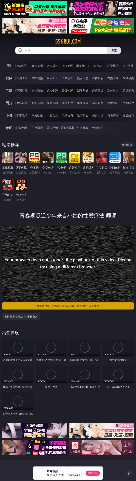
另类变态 (128, 90)
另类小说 (97, 115)
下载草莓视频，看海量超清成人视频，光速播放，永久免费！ (83, 306)
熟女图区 (113, 103)
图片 (9, 102)
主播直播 (113, 78)
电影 (9, 90)
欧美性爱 (67, 90)
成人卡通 (52, 90)
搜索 (114, 50)
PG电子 (22, 66)
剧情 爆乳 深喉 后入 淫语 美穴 (21, 316)
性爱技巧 (128, 115)
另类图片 (128, 103)
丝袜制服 (97, 78)
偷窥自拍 (22, 103)
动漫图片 (67, 103)
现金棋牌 (113, 66)
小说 (9, 115)
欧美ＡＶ (52, 78)
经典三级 (97, 90)
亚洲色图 (37, 103)
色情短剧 (97, 128)
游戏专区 (67, 66)
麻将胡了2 (82, 66)
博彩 (9, 65)
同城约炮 (22, 128)
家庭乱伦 (37, 115)
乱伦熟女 (113, 90)
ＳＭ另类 (128, 78)
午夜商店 (37, 128)
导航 (9, 127)
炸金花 (98, 66)
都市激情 (22, 115)
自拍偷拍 (37, 78)
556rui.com (68, 41)
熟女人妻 (82, 78)
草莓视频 (52, 128)
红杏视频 (82, 128)
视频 (9, 78)
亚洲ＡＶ (22, 78)
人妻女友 (52, 115)
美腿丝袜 (82, 103)
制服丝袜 (82, 90)
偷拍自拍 (37, 90)
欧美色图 (52, 103)
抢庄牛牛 (128, 66)
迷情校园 (82, 115)
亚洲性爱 (22, 90)
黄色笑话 (113, 115)
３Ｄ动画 (67, 78)
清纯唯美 (97, 103)
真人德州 (37, 66)
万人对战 (52, 66)
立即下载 (93, 473)
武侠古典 (67, 115)
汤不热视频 (67, 128)
